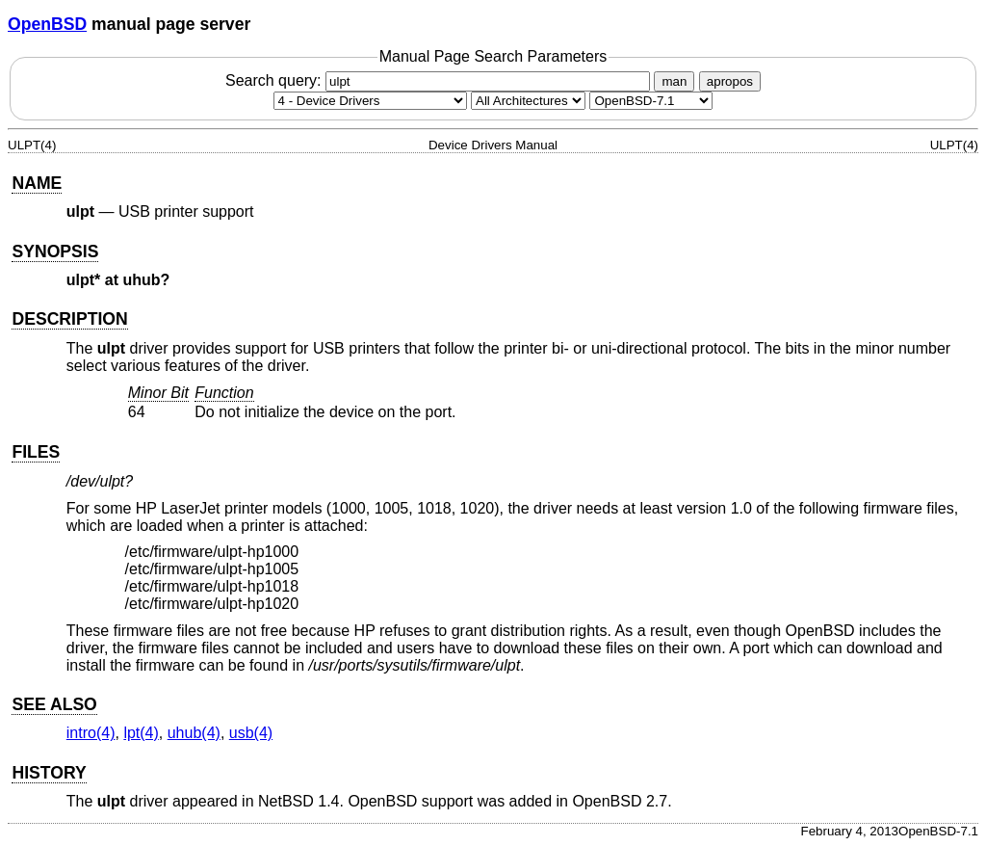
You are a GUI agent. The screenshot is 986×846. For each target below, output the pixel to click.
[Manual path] (651, 101)
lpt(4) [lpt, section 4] (140, 733)
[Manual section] (370, 101)
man (674, 81)
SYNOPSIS (55, 251)
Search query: (440, 80)
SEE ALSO (54, 704)
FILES (36, 452)
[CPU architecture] (528, 101)
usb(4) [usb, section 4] (250, 733)
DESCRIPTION (69, 319)
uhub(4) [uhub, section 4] (194, 733)
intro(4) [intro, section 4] (91, 733)
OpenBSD (47, 24)
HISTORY (49, 772)
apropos (730, 81)
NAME (37, 183)
